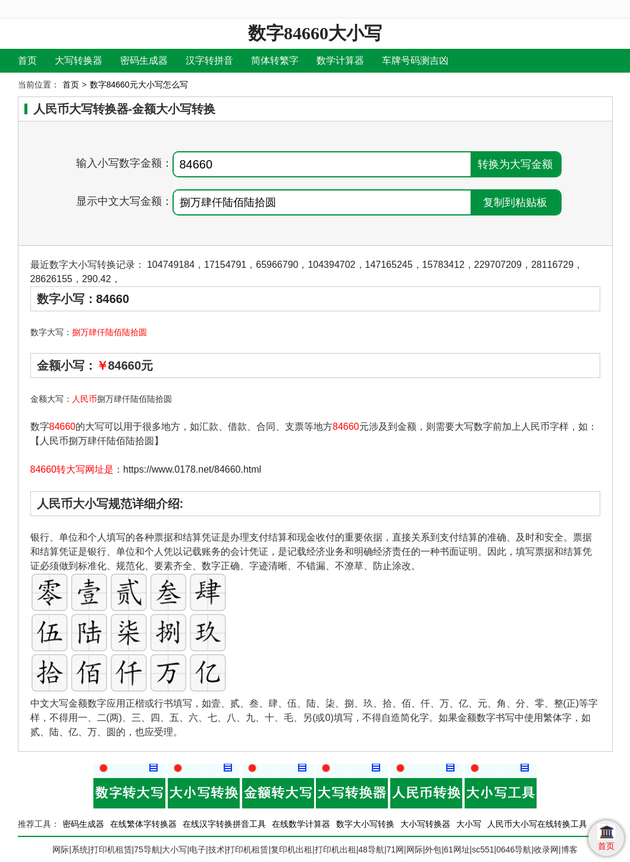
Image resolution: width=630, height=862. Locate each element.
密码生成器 (144, 60)
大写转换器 (78, 60)
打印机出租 (335, 849)
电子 (197, 849)
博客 (569, 849)
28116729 (552, 265)
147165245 (389, 265)
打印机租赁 (111, 849)
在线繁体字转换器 (143, 824)
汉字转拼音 (209, 60)
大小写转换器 (425, 824)
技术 (216, 849)
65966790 (277, 265)
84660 (113, 298)
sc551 (483, 849)
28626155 (51, 279)
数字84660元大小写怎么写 (139, 84)
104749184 (171, 265)
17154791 (225, 265)
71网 (396, 849)
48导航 (371, 849)
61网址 (457, 849)
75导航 (147, 849)
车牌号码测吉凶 (415, 60)
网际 (60, 849)
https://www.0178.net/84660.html (192, 469)
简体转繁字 (275, 60)
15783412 (443, 265)
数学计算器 (340, 60)
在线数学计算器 (301, 824)
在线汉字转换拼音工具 (224, 824)
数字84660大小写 (315, 33)
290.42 (96, 279)
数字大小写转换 (365, 824)
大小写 (468, 824)
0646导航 (513, 849)
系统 (79, 849)
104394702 (331, 265)
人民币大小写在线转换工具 (537, 824)
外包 (433, 849)
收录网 (546, 849)
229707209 (498, 265)
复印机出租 (291, 849)
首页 (27, 60)
